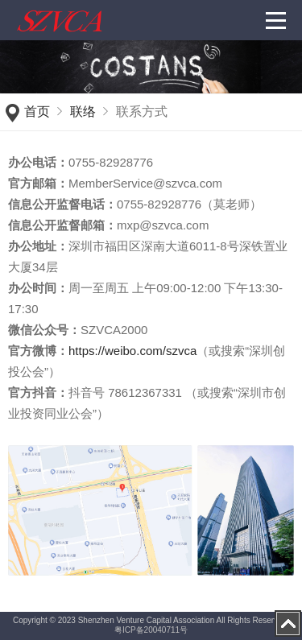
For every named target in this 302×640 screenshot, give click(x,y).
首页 (37, 111)
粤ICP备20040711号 (151, 630)
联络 (83, 111)
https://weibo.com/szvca (132, 350)
